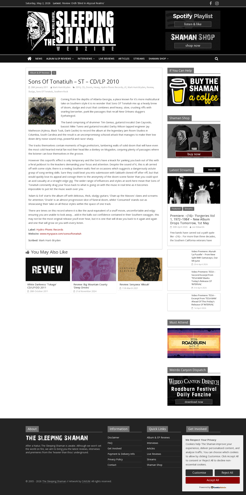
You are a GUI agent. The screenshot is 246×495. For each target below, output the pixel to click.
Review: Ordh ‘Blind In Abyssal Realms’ (83, 3)
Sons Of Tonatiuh (44, 91)
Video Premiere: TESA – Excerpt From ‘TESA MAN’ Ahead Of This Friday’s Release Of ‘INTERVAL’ (204, 300)
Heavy (97, 87)
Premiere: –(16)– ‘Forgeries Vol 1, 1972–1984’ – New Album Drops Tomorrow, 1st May (192, 219)
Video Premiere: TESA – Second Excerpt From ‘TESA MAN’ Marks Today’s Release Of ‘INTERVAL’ (203, 278)
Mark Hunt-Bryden (61, 87)
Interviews (85, 58)
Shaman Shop (157, 58)
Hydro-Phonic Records (112, 87)
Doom (89, 87)
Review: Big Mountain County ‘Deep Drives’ (90, 286)
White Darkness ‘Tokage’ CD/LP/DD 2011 (42, 286)
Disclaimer (113, 437)
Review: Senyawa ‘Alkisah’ (134, 284)
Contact (112, 464)
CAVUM (86, 481)
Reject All (227, 472)
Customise (199, 472)
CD (83, 87)
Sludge (31, 91)
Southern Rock (61, 91)
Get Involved (114, 448)
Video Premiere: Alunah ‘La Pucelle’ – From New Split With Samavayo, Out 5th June (204, 256)
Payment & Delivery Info (121, 454)
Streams (139, 58)
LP (125, 87)
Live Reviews (106, 58)
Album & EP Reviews (58, 58)
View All (212, 169)
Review (150, 87)
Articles (123, 58)
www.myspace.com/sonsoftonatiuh (60, 233)
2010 (78, 87)
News (38, 58)
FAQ (110, 443)
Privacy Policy (115, 459)
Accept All (213, 480)
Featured (176, 208)
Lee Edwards (198, 227)
